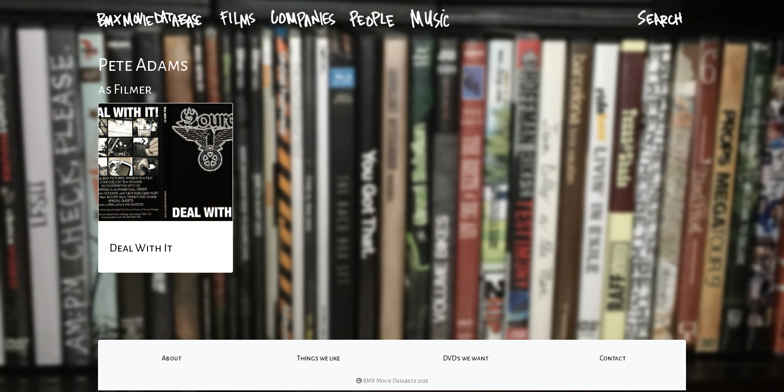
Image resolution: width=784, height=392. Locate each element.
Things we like (318, 358)
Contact (612, 358)
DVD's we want (465, 358)
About (171, 358)
